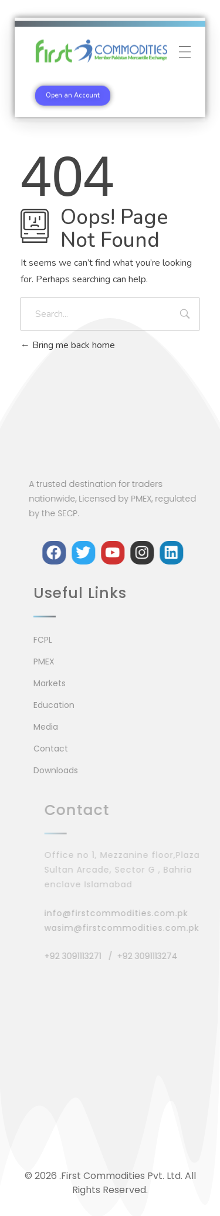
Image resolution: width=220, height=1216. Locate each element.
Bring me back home (68, 345)
